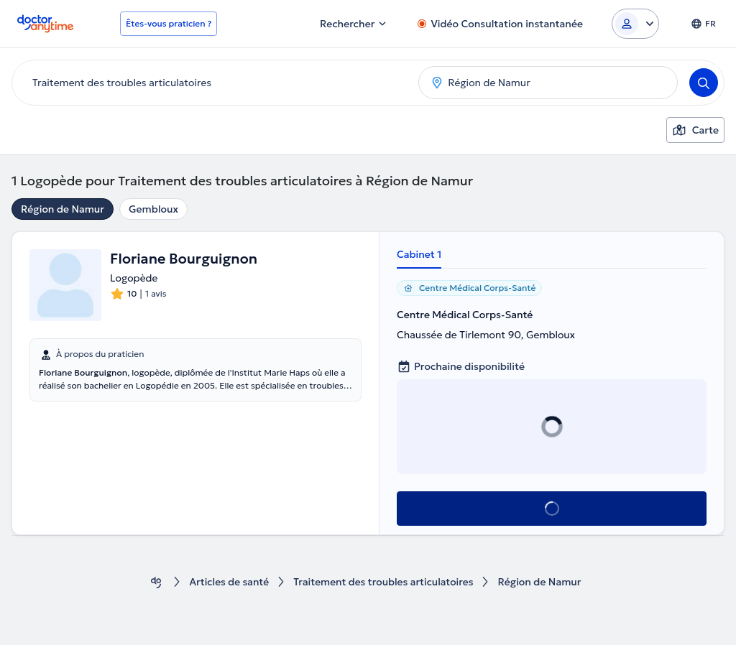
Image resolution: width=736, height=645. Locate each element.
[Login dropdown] (635, 24)
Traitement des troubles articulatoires (383, 582)
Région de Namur (62, 209)
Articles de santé (228, 582)
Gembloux (153, 209)
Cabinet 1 (419, 254)
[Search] (703, 82)
